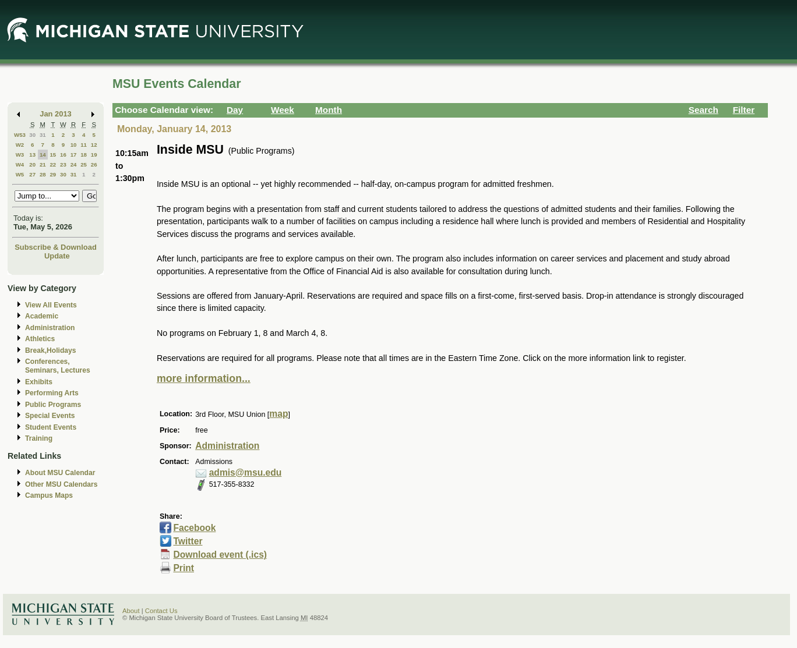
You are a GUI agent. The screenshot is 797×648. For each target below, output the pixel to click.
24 (73, 164)
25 (83, 164)
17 (73, 154)
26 (94, 164)
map (278, 414)
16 (63, 154)
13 (32, 154)
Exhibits (38, 382)
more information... (204, 378)
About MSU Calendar (60, 473)
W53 (20, 135)
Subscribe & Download (56, 247)
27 (32, 174)
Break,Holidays (50, 350)
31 (43, 135)
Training (38, 438)
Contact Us (161, 610)
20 (32, 164)
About (131, 610)
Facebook (194, 528)
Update (57, 256)
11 (83, 144)
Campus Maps (49, 495)
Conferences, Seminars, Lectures (57, 365)
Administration (50, 328)
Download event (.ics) (220, 555)
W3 (20, 154)
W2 (20, 144)
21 (43, 164)
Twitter (187, 541)
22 (53, 164)
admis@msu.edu (245, 472)
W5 (20, 174)
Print (183, 568)
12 (94, 144)
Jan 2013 (56, 113)
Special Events (50, 416)
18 (83, 154)
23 (63, 164)
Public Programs (53, 405)
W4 (20, 164)
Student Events (50, 427)
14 (43, 154)
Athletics (40, 339)
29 (53, 174)
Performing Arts (52, 393)
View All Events (51, 305)
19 (94, 154)
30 (32, 135)
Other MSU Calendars (61, 484)
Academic (41, 316)
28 (43, 174)
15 (53, 154)
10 (73, 144)
